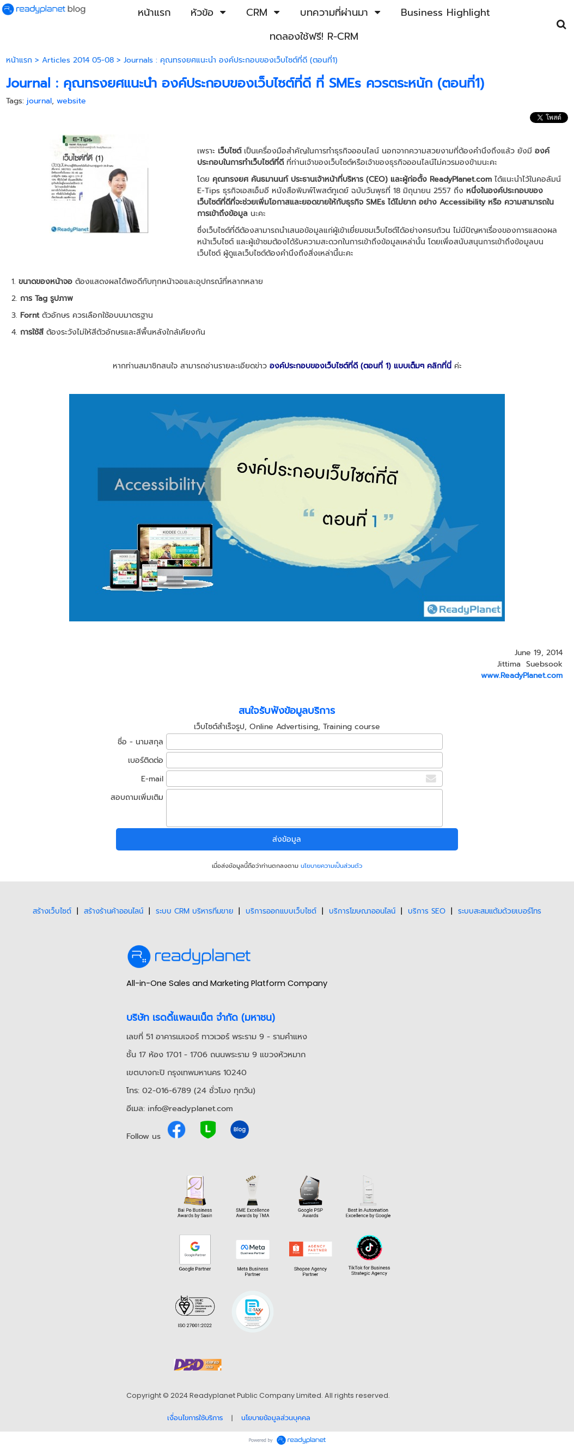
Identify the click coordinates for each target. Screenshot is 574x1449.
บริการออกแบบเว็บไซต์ (281, 911)
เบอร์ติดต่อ (145, 760)
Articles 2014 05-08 (78, 60)
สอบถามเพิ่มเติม (137, 797)
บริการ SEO (426, 911)
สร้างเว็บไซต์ (52, 911)
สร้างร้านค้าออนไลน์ (113, 911)
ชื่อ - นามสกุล (140, 742)
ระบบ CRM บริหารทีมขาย (194, 911)
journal (39, 101)
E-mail (152, 779)
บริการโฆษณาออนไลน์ (362, 911)
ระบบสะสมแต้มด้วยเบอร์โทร (499, 911)
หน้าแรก (19, 60)
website (71, 101)
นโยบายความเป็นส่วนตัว (331, 866)
